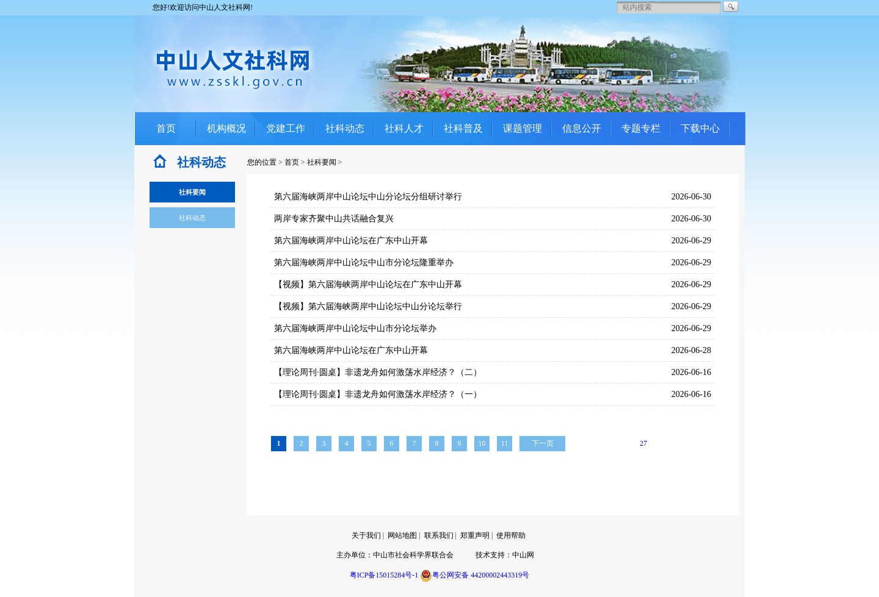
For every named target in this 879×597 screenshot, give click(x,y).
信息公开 (581, 128)
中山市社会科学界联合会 (413, 555)
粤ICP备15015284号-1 (384, 575)
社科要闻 (321, 162)
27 (643, 443)
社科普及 (463, 128)
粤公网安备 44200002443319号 (474, 575)
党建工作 (285, 128)
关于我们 (366, 535)
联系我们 (439, 535)
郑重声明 (475, 535)
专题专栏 (640, 128)
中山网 (523, 555)
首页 (166, 128)
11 (504, 443)
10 (482, 443)
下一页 (543, 443)
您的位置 (262, 162)
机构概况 (226, 128)
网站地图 (402, 535)
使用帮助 (511, 535)
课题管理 (522, 128)
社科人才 (404, 128)
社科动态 (344, 128)
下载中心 (700, 128)
